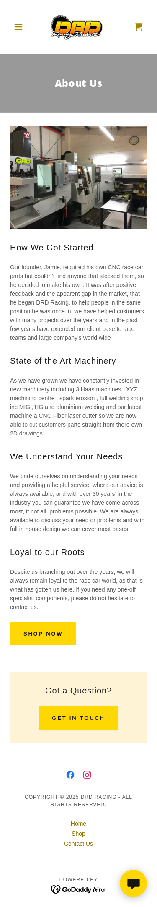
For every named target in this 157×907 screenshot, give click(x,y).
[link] (78, 27)
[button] (20, 26)
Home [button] (78, 823)
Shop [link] (78, 833)
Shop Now (43, 634)
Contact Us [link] (78, 843)
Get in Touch (78, 718)
